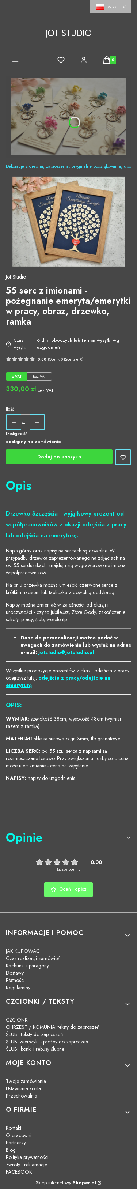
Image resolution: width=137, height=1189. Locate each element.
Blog (11, 1150)
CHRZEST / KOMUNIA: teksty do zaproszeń (52, 1027)
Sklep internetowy (66, 1182)
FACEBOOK (19, 1171)
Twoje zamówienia (26, 1081)
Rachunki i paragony (27, 965)
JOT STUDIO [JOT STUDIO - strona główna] (68, 33)
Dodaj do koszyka (59, 456)
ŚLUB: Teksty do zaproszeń (34, 1034)
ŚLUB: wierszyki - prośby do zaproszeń (47, 1041)
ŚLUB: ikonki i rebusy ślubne (35, 1049)
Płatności (15, 980)
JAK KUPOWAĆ (23, 951)
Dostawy (15, 973)
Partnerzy (16, 1142)
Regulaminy (18, 987)
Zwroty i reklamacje (26, 1164)
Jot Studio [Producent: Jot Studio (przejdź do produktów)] (16, 276)
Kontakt (13, 1128)
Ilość (10, 409)
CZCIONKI (17, 1019)
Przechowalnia (21, 1095)
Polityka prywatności (27, 1157)
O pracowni (18, 1135)
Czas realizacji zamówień (33, 958)
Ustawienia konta (23, 1088)
